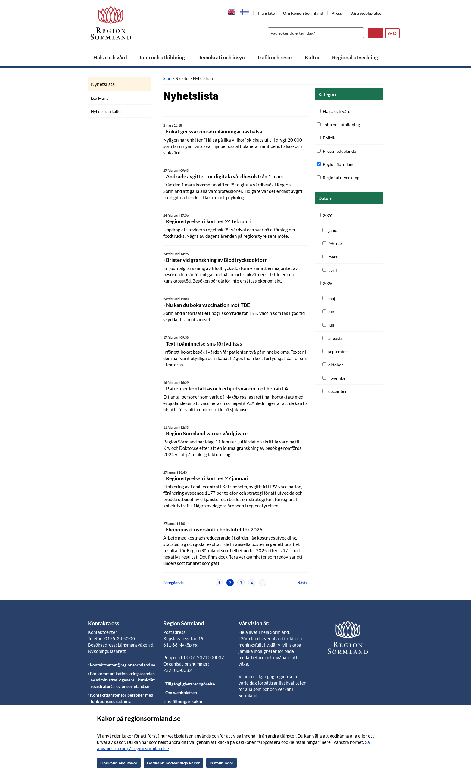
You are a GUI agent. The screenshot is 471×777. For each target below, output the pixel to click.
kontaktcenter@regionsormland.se (122, 664)
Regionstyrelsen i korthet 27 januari (207, 478)
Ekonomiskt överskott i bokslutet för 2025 (214, 529)
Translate (266, 13)
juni (331, 311)
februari (336, 243)
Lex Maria (99, 98)
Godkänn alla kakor (118, 763)
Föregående (173, 582)
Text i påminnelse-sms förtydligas (204, 343)
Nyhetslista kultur (106, 111)
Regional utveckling (355, 57)
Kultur (312, 57)
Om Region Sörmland (303, 13)
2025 (327, 283)
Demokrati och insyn (221, 57)
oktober (335, 364)
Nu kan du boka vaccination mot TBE (208, 305)
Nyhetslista (103, 84)
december (337, 391)
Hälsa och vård (110, 57)
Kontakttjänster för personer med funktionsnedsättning (121, 698)
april (332, 270)
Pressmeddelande (339, 151)
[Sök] (314, 32)
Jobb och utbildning (162, 57)
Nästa (302, 582)
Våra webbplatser (366, 13)
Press (337, 13)
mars (333, 256)
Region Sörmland (339, 164)
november (337, 378)
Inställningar (221, 763)
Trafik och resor (274, 57)
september (338, 351)
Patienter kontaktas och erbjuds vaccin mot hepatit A (227, 388)
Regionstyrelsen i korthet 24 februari (208, 221)
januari (335, 230)
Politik (329, 137)
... (262, 583)
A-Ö (392, 33)
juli (331, 324)
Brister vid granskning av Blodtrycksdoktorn (217, 260)
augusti (335, 338)
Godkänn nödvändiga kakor (173, 763)
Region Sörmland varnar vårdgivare (207, 433)
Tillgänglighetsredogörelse (190, 683)
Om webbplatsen (181, 692)
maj (331, 298)
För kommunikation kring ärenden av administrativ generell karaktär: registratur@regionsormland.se (122, 680)
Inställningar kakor (184, 701)
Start (167, 78)
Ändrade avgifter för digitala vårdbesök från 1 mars (224, 176)
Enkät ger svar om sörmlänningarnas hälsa (214, 131)
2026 (327, 215)
